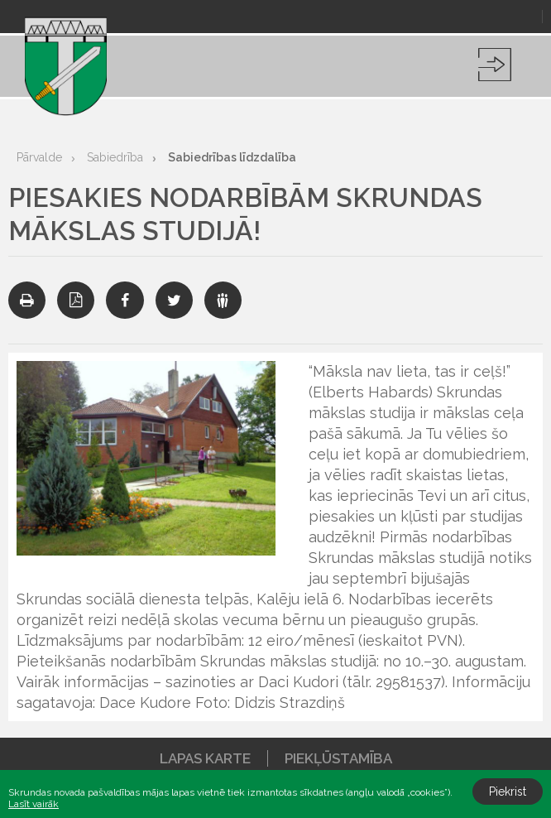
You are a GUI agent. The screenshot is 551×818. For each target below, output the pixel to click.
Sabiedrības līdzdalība (232, 157)
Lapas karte (205, 758)
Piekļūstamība (338, 758)
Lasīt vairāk (33, 804)
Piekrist (507, 791)
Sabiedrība (115, 157)
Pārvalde (39, 157)
